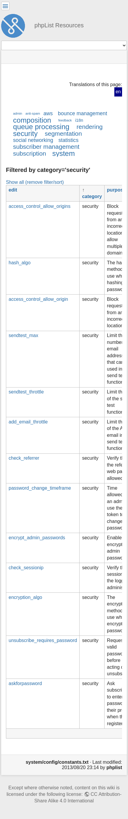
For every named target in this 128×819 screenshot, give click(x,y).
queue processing (41, 127)
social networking (33, 140)
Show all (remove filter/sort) (35, 182)
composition (32, 120)
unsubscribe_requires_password (43, 640)
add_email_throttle (28, 421)
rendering (90, 126)
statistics (69, 140)
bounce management (82, 113)
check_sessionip (26, 567)
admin (17, 113)
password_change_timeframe (40, 488)
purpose (116, 189)
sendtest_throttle (26, 391)
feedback (65, 120)
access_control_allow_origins (39, 206)
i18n (79, 120)
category (92, 196)
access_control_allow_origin (38, 299)
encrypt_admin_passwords (37, 537)
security (25, 133)
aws (48, 113)
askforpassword (25, 683)
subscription (29, 153)
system (63, 153)
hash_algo (20, 262)
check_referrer (24, 458)
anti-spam (33, 113)
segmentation (63, 133)
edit (13, 189)
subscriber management (46, 146)
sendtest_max (23, 335)
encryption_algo (25, 597)
